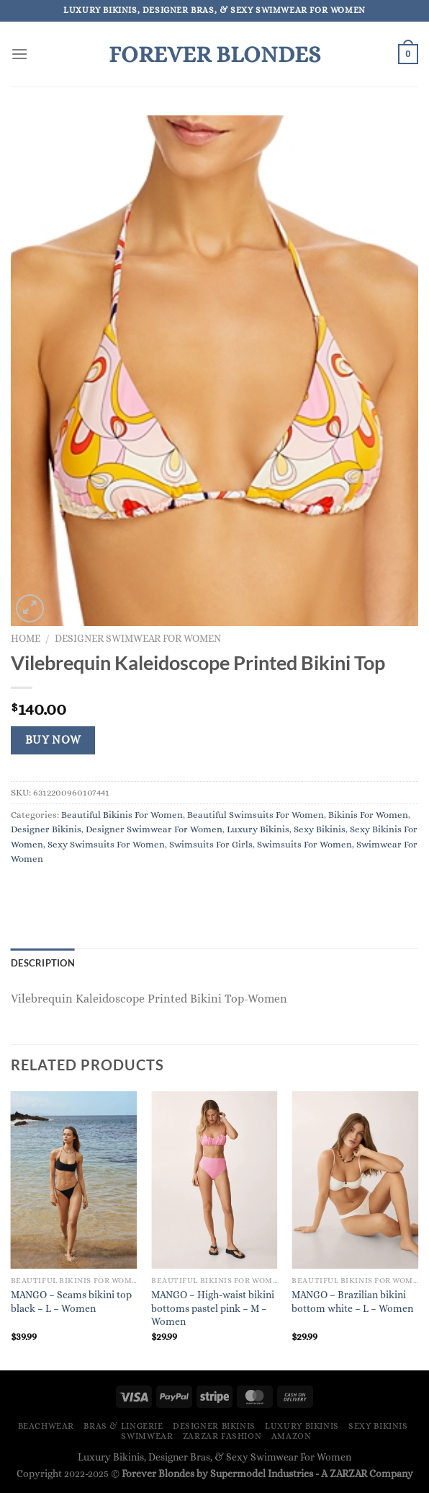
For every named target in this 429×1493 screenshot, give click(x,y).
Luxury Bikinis (258, 829)
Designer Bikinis (46, 829)
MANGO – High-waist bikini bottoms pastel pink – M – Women (212, 1308)
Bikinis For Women (368, 814)
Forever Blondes (214, 54)
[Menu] (19, 53)
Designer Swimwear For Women (138, 638)
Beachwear (46, 1426)
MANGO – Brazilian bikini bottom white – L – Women (352, 1301)
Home (25, 638)
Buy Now (53, 740)
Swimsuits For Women (304, 844)
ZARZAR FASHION (222, 1436)
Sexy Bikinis (320, 829)
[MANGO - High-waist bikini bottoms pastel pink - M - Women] (214, 1180)
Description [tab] (43, 963)
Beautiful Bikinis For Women (122, 814)
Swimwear (147, 1436)
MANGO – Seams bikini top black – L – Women (71, 1301)
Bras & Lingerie (123, 1426)
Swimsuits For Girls (211, 844)
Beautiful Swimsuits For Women (255, 814)
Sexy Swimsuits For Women (106, 844)
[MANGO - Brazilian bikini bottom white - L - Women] (355, 1180)
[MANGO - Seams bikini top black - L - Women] (74, 1180)
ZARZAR (348, 1473)
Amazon (291, 1436)
